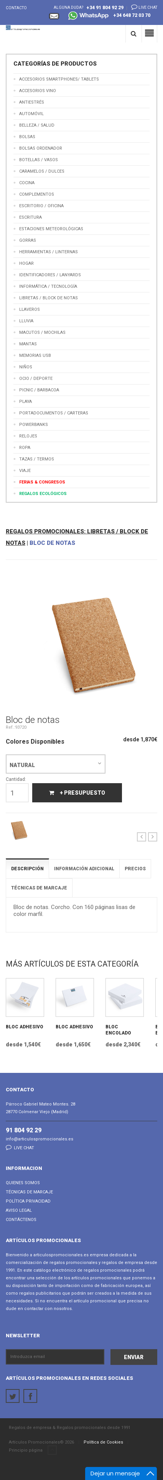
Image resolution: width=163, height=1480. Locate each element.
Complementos (36, 194)
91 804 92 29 (23, 1130)
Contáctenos (21, 1219)
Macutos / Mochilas (42, 332)
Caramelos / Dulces (41, 171)
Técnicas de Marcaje (29, 1192)
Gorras (27, 240)
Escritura (30, 217)
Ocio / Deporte (36, 378)
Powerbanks (33, 424)
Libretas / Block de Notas (48, 297)
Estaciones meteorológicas (51, 228)
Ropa (24, 447)
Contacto (16, 8)
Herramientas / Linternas (48, 251)
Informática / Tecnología (48, 286)
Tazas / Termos (36, 459)
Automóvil (31, 113)
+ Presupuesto (77, 793)
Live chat (142, 7)
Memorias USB (35, 355)
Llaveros (29, 309)
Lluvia (26, 320)
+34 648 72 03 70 (109, 16)
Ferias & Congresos (42, 482)
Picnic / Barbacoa (39, 390)
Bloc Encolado (118, 1030)
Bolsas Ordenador (40, 148)
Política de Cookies (103, 1442)
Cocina (27, 182)
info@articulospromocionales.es (39, 1139)
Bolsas (27, 136)
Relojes (28, 436)
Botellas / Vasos (38, 159)
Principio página (33, 1450)
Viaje (25, 470)
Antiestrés (31, 102)
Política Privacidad (28, 1201)
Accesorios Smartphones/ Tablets (59, 79)
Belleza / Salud (36, 125)
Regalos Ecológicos (43, 493)
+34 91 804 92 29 (104, 7)
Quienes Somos (23, 1182)
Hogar (26, 263)
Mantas (28, 344)
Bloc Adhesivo (24, 1027)
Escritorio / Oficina (41, 205)
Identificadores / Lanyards (50, 274)
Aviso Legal (19, 1210)
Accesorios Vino (37, 90)
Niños (25, 367)
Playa (25, 401)
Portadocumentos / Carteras (53, 413)
